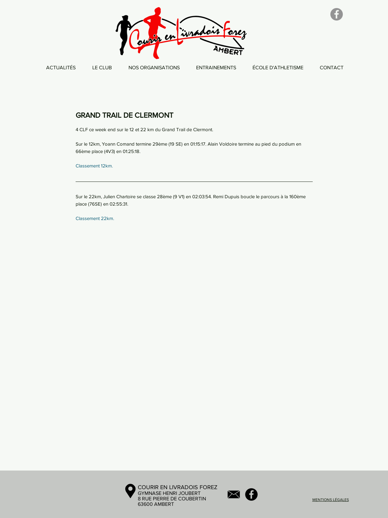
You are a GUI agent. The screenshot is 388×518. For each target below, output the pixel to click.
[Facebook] (336, 14)
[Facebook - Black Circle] (251, 494)
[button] (102, 67)
